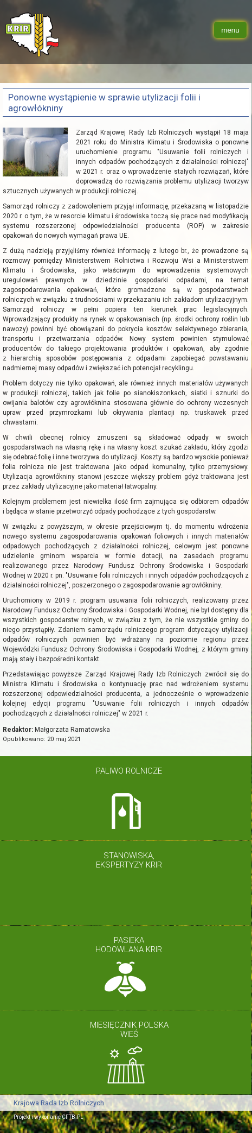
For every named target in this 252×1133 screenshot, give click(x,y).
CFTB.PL (72, 1117)
